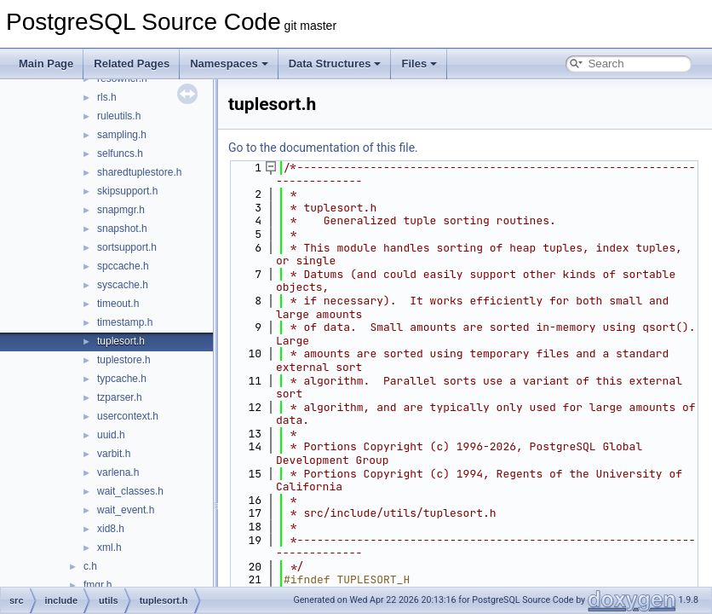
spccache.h (123, 266)
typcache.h (121, 379)
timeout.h (118, 304)
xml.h (109, 547)
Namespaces (229, 63)
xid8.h (110, 529)
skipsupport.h (127, 191)
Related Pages (131, 63)
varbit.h (113, 454)
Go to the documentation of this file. (323, 147)
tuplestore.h (124, 360)
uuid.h (111, 435)
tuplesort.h (121, 341)
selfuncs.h (120, 153)
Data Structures (335, 63)
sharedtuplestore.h (139, 172)
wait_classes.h (130, 491)
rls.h (107, 97)
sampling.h (121, 135)
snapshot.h (122, 229)
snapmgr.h (121, 210)
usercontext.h (127, 416)
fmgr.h (97, 585)
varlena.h (118, 472)
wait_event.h (125, 510)
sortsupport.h (127, 247)
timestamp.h (124, 322)
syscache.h (122, 285)
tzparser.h (119, 397)
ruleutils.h (119, 116)
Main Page (46, 63)
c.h (90, 566)
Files (419, 63)
